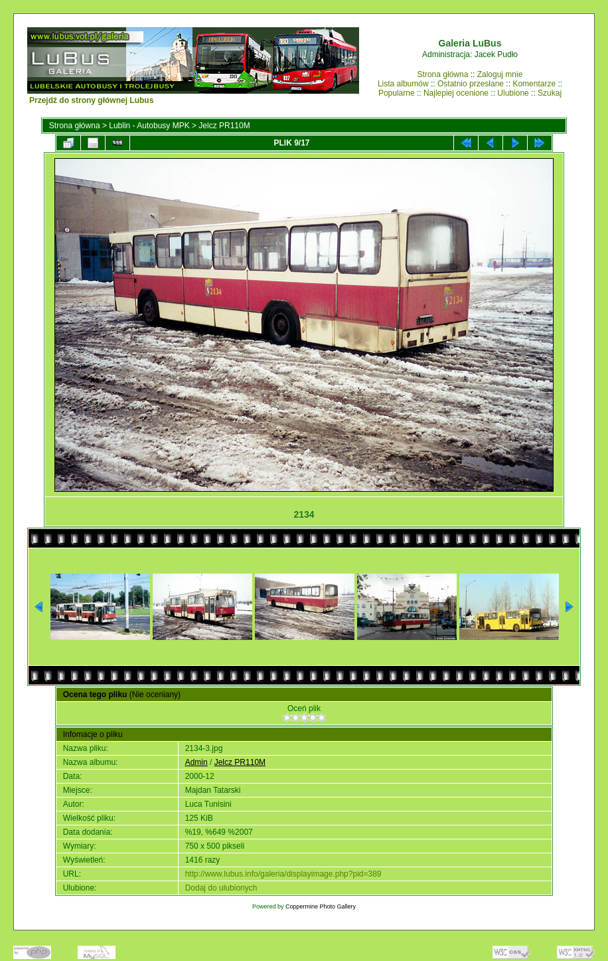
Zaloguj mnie (500, 74)
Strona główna (443, 74)
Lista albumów (403, 83)
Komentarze (534, 83)
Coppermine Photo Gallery (320, 906)
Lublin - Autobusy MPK (149, 125)
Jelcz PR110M (224, 125)
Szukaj (550, 93)
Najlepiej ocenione (456, 93)
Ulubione (512, 93)
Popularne (396, 93)
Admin (196, 762)
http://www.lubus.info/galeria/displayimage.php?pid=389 (283, 874)
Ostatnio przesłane (470, 83)
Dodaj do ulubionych (221, 888)
